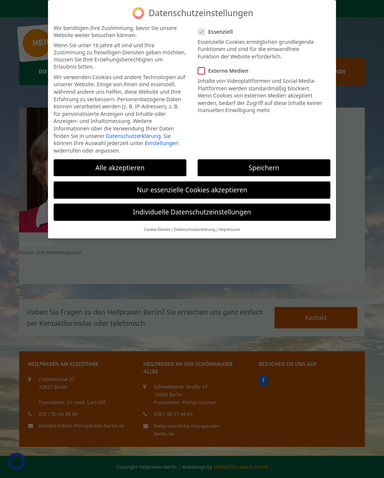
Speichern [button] (264, 167)
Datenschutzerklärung (133, 135)
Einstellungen (161, 143)
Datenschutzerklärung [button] (194, 229)
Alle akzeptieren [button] (120, 167)
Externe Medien (225, 70)
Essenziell (218, 31)
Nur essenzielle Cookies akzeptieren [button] (192, 189)
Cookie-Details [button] (157, 229)
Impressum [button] (229, 229)
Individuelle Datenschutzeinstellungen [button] (192, 211)
